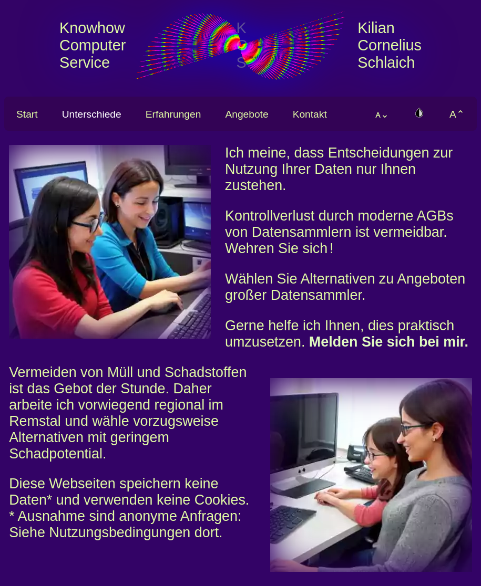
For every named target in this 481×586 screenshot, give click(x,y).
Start (27, 114)
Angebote (246, 114)
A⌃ (457, 114)
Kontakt (310, 114)
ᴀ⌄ (382, 114)
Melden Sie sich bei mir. (388, 342)
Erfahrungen (173, 114)
